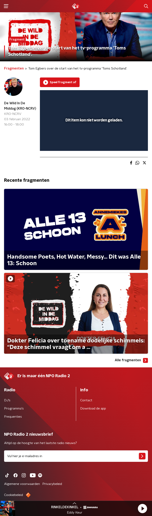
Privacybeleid (52, 484)
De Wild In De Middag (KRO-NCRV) (20, 106)
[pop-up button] (125, 95)
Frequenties (13, 416)
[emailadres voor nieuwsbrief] (76, 456)
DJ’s (7, 400)
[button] (142, 508)
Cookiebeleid (13, 495)
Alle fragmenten (131, 360)
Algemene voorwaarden (22, 484)
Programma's (14, 408)
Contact (86, 400)
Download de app (93, 408)
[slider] (93, 143)
